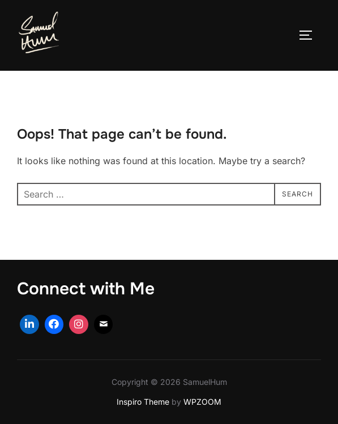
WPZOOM (202, 401)
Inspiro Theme (143, 401)
